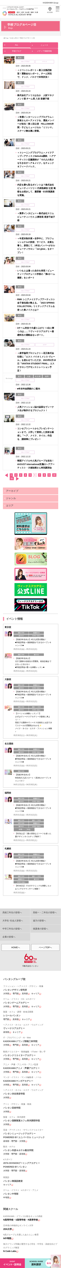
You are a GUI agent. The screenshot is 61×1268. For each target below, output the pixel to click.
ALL (16, 44)
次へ (17, 479)
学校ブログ (16, 50)
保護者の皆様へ (40, 928)
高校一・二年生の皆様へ (45, 912)
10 (54, 475)
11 (12, 478)
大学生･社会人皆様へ (12, 920)
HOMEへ (15, 947)
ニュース (44, 44)
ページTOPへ (45, 947)
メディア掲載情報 (44, 50)
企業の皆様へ (8, 937)
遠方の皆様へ (39, 920)
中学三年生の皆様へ (12, 928)
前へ (6, 475)
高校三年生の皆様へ (12, 912)
